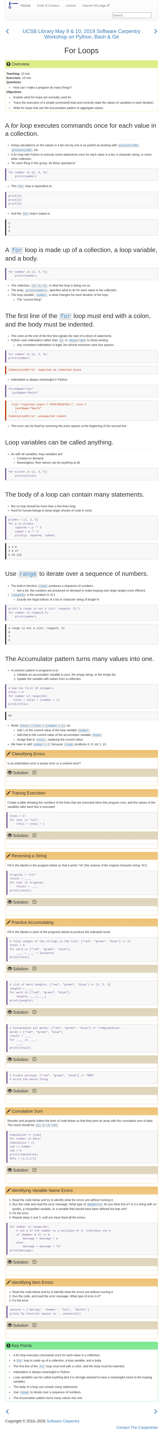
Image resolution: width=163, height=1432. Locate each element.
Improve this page (96, 5)
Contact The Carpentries (137, 1427)
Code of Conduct (48, 5)
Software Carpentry (62, 1421)
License (71, 5)
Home (25, 5)
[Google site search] (131, 15)
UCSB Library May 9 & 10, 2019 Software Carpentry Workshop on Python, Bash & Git (82, 34)
